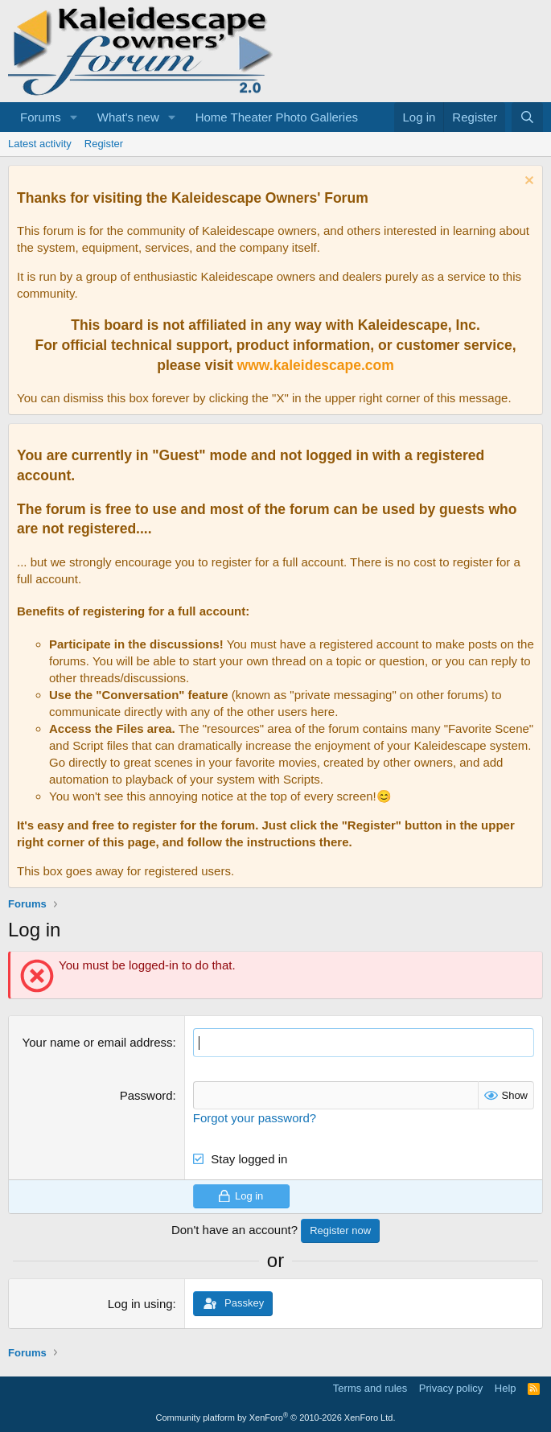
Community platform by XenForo (276, 1417)
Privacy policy (451, 1388)
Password (146, 1094)
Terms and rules (370, 1388)
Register (103, 144)
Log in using (140, 1304)
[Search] (527, 117)
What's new (128, 117)
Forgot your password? (254, 1117)
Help (505, 1388)
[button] (74, 117)
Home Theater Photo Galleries (276, 117)
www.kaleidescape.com (315, 365)
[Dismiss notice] (527, 182)
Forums (40, 117)
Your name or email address (98, 1042)
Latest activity (40, 144)
